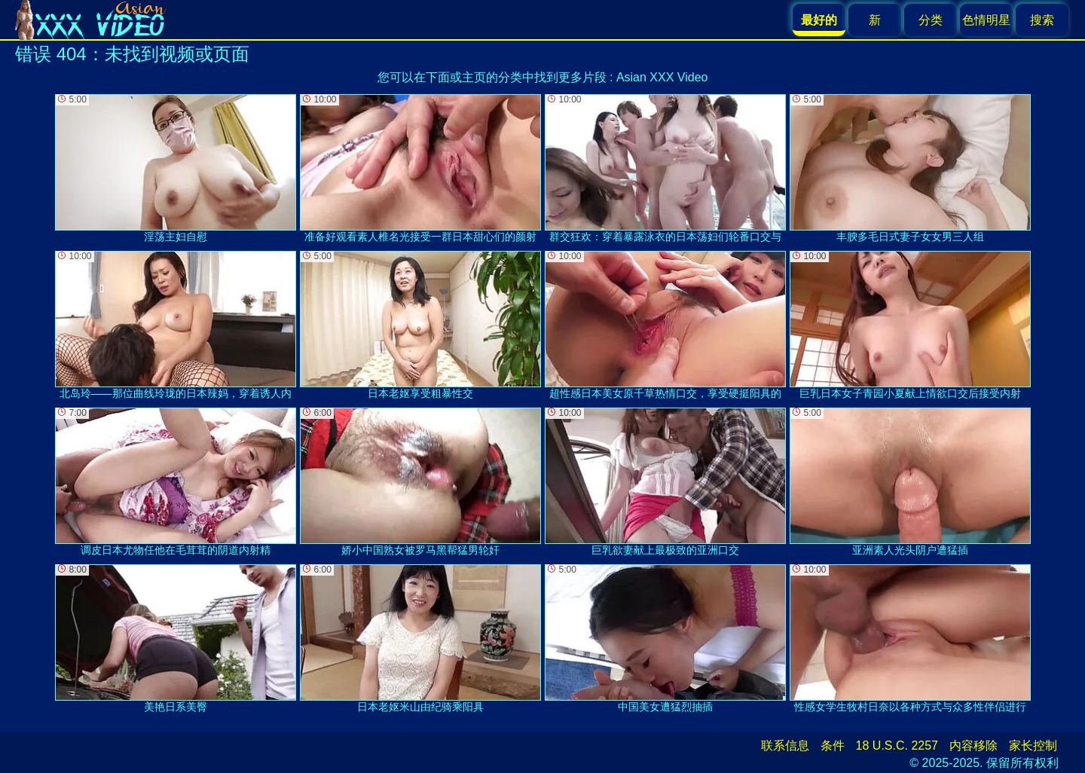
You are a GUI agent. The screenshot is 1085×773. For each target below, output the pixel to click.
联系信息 (785, 745)
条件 (833, 745)
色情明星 (986, 20)
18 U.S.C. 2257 (897, 745)
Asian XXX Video (662, 77)
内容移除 (973, 745)
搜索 (1042, 20)
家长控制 (1033, 745)
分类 (930, 20)
